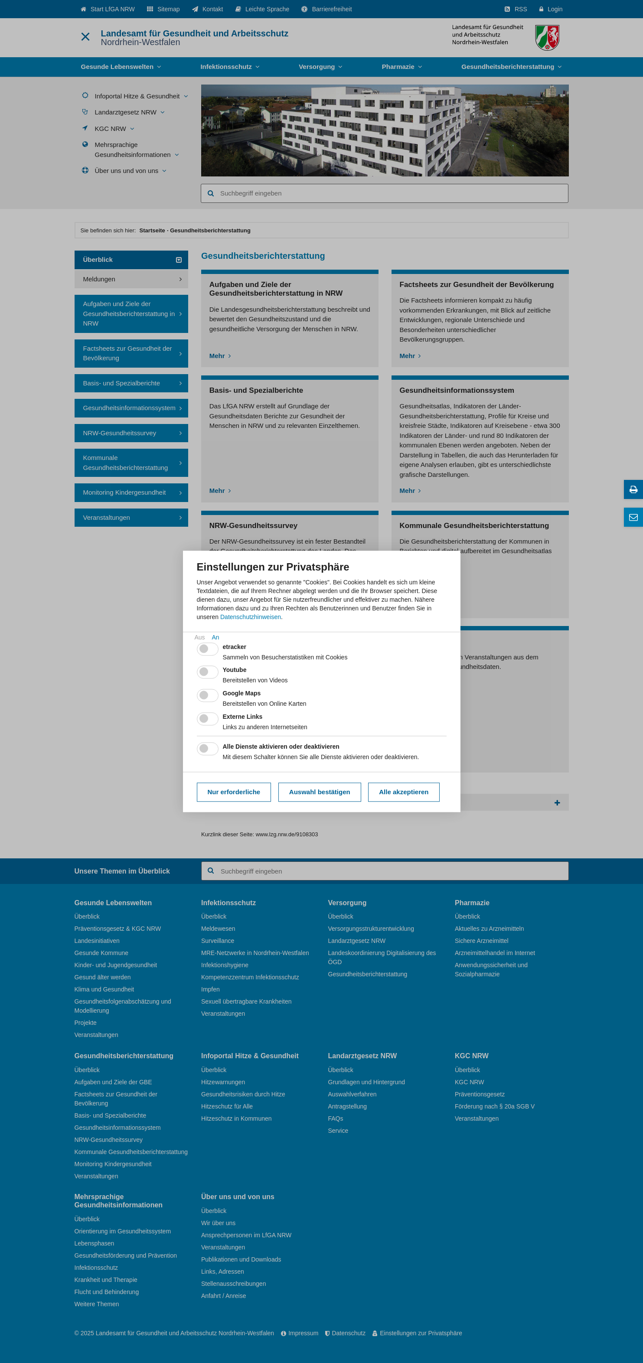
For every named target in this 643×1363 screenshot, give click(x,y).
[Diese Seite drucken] (633, 489)
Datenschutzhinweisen (250, 616)
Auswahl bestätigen (319, 792)
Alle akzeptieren (403, 792)
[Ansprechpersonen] (633, 517)
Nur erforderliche (234, 792)
